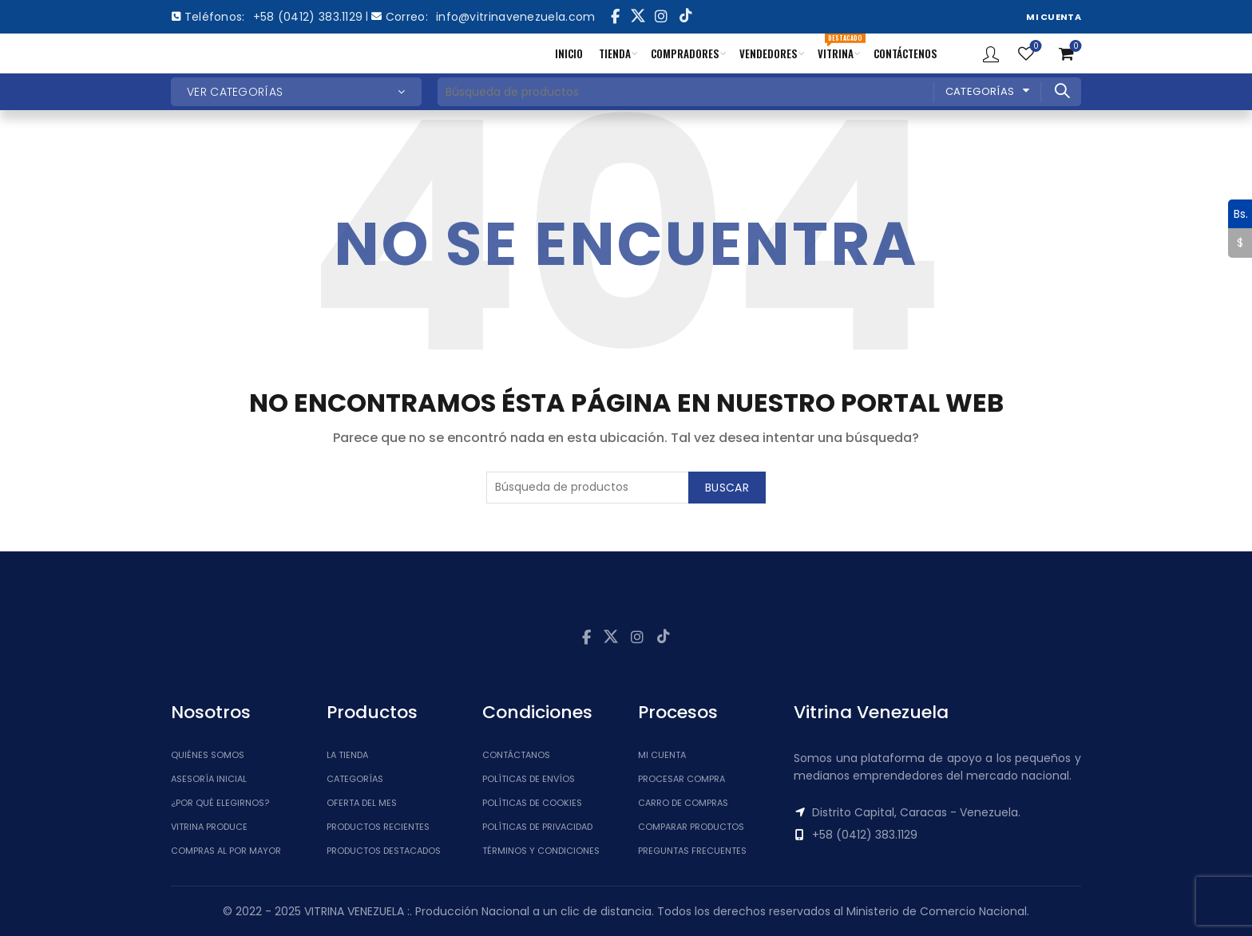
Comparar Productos (691, 826)
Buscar (1061, 91)
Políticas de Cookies (532, 802)
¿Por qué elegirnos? (220, 802)
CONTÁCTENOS (905, 53)
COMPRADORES (685, 53)
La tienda (347, 754)
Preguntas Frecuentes (692, 850)
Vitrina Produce (209, 826)
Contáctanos (516, 754)
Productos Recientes (378, 826)
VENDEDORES (768, 53)
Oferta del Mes (362, 802)
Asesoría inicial (209, 778)
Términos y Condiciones (541, 850)
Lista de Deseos (1034, 46)
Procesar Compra (681, 778)
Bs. (1238, 213)
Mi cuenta (662, 754)
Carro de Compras (683, 802)
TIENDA (615, 53)
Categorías (980, 91)
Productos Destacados (384, 850)
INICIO (569, 53)
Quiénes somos (207, 754)
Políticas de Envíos (528, 778)
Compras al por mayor (226, 850)
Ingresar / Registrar (991, 53)
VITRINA (840, 47)
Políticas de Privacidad (537, 826)
